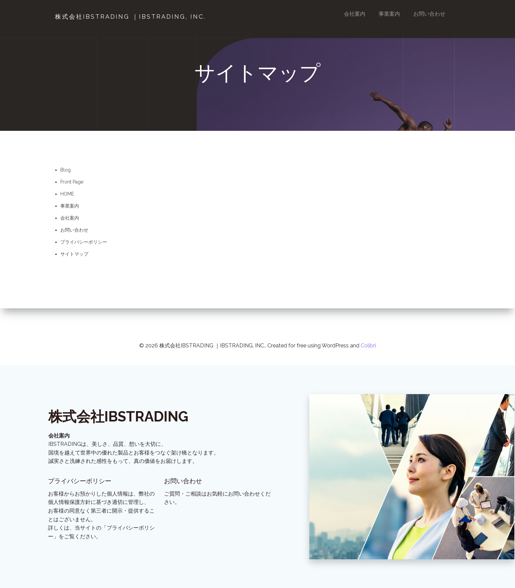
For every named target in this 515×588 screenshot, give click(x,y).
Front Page (71, 185)
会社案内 (355, 14)
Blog (65, 173)
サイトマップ (74, 257)
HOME (67, 197)
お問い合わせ (430, 14)
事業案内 (389, 14)
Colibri (368, 330)
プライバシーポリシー (83, 245)
